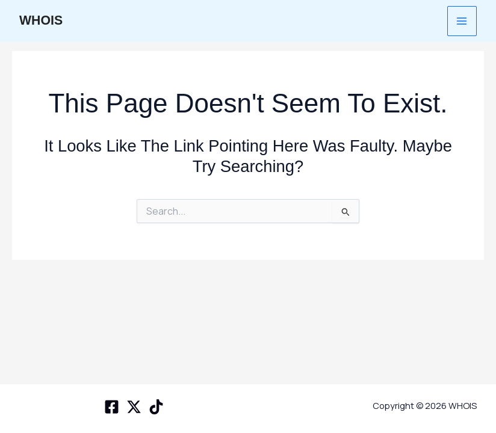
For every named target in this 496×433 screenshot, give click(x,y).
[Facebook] (111, 406)
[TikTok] (156, 406)
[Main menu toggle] (462, 20)
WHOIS (41, 20)
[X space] (133, 406)
